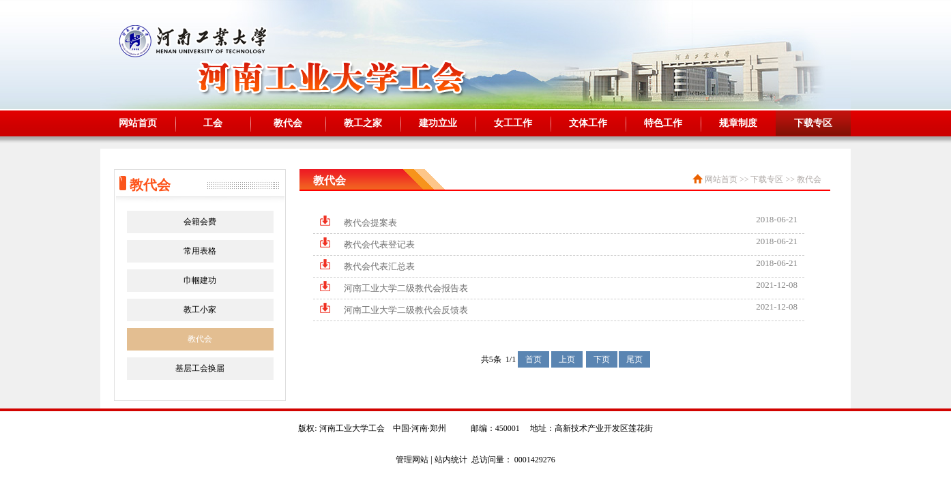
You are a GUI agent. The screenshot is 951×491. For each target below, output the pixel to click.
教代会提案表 (370, 223)
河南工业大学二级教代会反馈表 (406, 310)
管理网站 (412, 459)
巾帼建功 (200, 280)
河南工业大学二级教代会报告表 (406, 288)
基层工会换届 (199, 368)
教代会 (288, 123)
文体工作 (588, 123)
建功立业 (438, 123)
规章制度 (738, 123)
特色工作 (663, 123)
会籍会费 (200, 221)
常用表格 (200, 251)
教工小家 (200, 309)
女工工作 (513, 123)
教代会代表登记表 (379, 244)
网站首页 (138, 123)
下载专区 (813, 123)
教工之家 (363, 123)
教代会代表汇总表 (379, 266)
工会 (212, 123)
